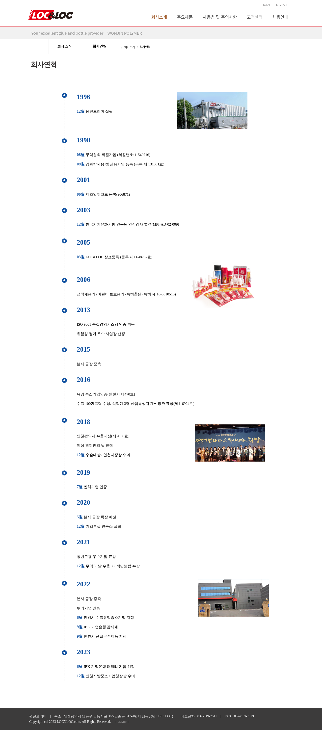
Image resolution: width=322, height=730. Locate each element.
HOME (266, 4)
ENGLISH (280, 4)
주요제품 (185, 17)
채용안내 (280, 17)
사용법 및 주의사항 (220, 17)
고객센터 (255, 17)
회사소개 (159, 17)
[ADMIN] (122, 722)
